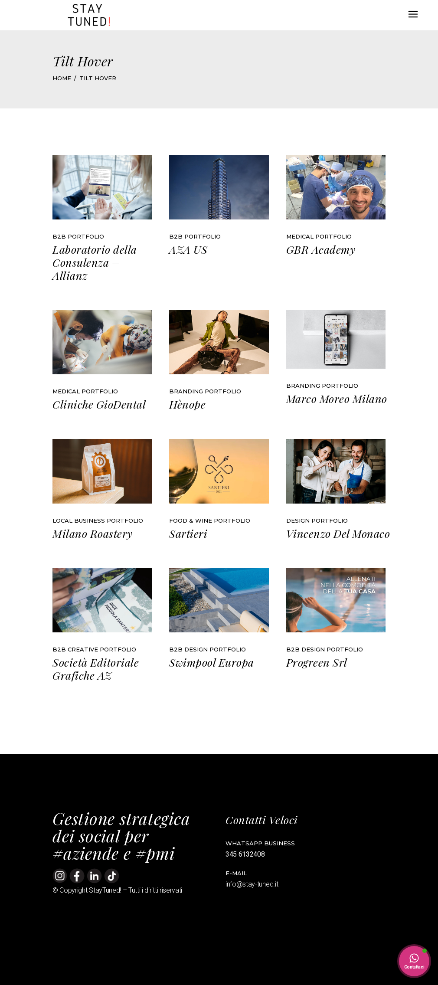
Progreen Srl (316, 662)
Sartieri (188, 533)
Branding (186, 391)
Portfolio (86, 236)
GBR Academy (321, 249)
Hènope (187, 404)
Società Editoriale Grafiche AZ (95, 668)
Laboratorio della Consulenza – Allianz (94, 262)
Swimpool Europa (211, 662)
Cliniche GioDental (99, 404)
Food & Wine (190, 520)
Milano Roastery (92, 533)
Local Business (78, 520)
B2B (59, 236)
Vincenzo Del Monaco (338, 533)
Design (298, 520)
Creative (83, 649)
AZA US (188, 249)
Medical (300, 236)
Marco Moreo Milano (336, 398)
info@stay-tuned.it (253, 884)
